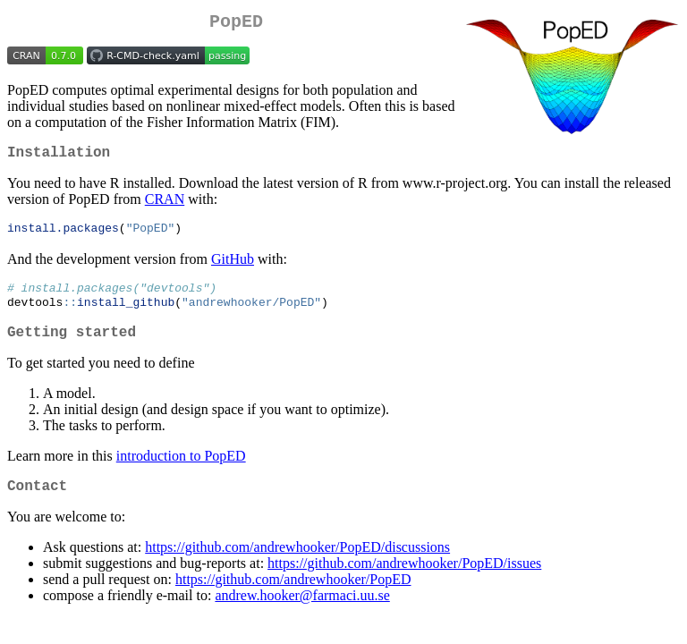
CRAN (164, 206)
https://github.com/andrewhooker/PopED (293, 598)
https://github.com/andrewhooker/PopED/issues (404, 581)
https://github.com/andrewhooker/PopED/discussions (297, 565)
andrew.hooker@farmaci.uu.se (302, 614)
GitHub (232, 267)
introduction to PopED (181, 471)
